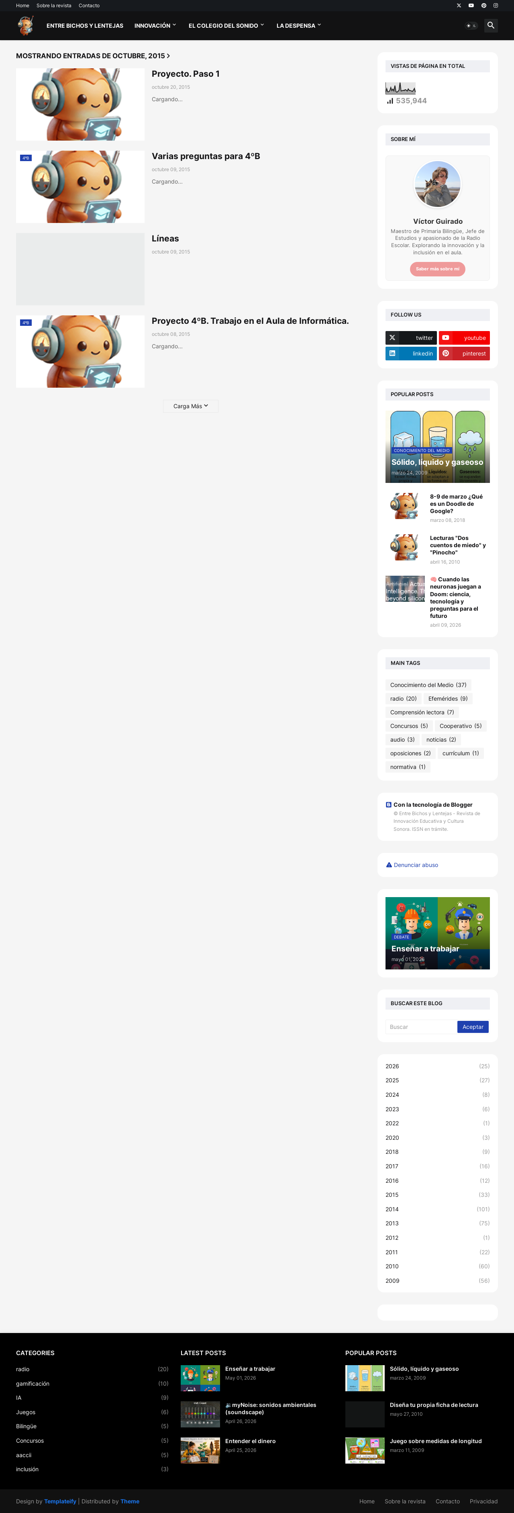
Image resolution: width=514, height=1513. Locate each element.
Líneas (165, 238)
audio (402, 740)
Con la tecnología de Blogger (429, 804)
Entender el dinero (250, 1440)
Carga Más (187, 406)
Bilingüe (92, 1426)
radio (403, 699)
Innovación (152, 25)
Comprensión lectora (422, 712)
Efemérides (448, 699)
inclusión (92, 1469)
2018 (438, 1152)
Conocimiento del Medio (428, 685)
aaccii (92, 1455)
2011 (438, 1252)
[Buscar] (422, 1027)
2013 (438, 1223)
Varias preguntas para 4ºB (206, 156)
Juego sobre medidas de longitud (436, 1440)
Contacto (89, 5)
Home (22, 5)
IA (92, 1398)
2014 (438, 1209)
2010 (438, 1266)
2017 (438, 1166)
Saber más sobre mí (437, 269)
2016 (438, 1181)
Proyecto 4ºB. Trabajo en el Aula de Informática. (250, 321)
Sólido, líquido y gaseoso (424, 1368)
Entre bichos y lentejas (85, 25)
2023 (438, 1109)
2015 (438, 1195)
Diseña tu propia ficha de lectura (434, 1404)
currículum (461, 753)
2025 (438, 1080)
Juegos (92, 1412)
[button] (471, 26)
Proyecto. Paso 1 (186, 74)
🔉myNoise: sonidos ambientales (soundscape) (270, 1408)
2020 (438, 1138)
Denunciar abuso (416, 864)
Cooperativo (461, 726)
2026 (438, 1066)
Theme (129, 1501)
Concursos (409, 726)
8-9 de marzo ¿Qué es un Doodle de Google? (456, 503)
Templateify (60, 1501)
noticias (441, 740)
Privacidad (484, 1501)
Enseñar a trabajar (250, 1368)
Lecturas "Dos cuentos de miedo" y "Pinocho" (458, 545)
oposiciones (410, 753)
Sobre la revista (54, 5)
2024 (438, 1095)
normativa (408, 767)
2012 (438, 1238)
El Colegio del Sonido (223, 25)
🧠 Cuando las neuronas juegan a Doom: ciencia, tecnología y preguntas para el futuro (455, 597)
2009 (438, 1281)
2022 (438, 1123)
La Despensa (296, 25)
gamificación (92, 1384)
